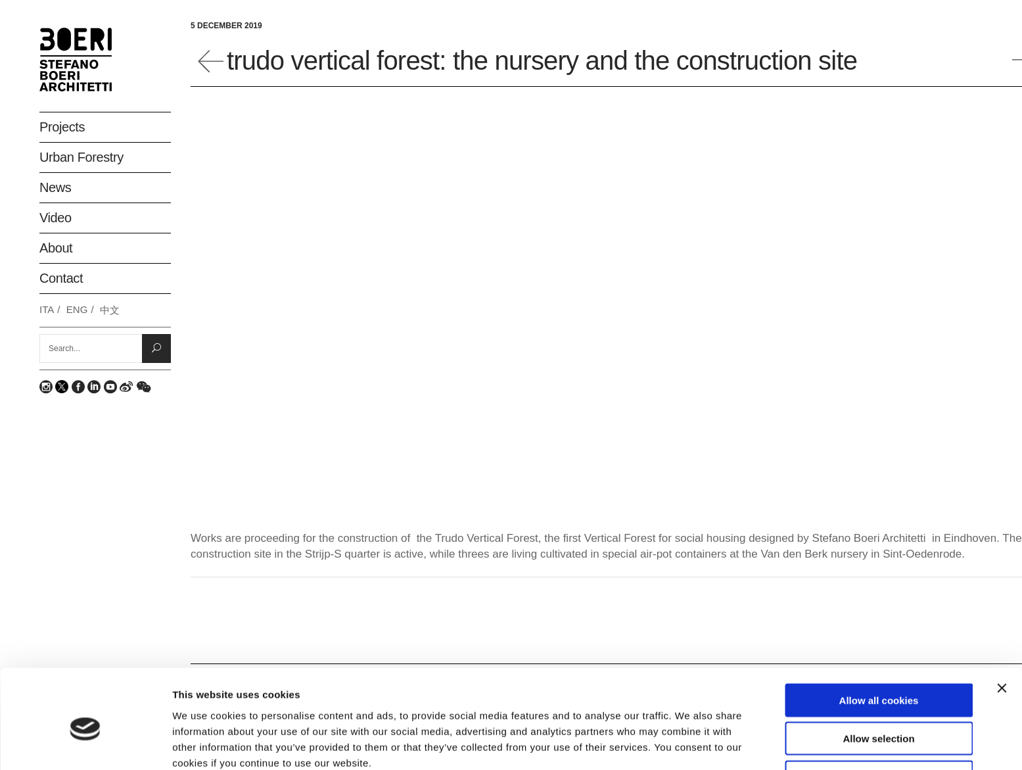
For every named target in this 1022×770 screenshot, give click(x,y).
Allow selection (878, 677)
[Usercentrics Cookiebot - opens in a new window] (85, 744)
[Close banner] (1001, 626)
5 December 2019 (226, 25)
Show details (689, 744)
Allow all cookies (879, 638)
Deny (879, 715)
